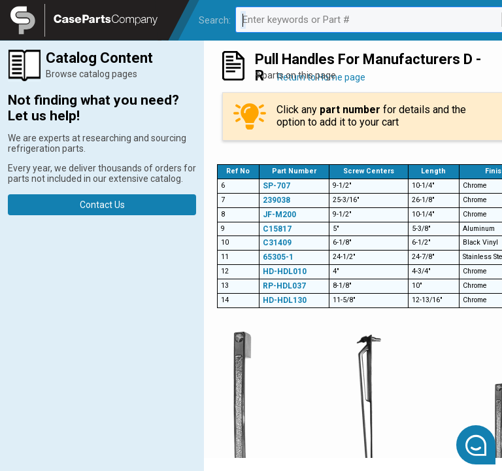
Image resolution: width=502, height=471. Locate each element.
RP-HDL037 (284, 285)
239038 (276, 200)
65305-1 (278, 257)
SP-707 (276, 185)
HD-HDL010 (285, 271)
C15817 (277, 229)
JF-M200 (279, 214)
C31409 (277, 242)
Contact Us (102, 205)
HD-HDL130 (285, 300)
